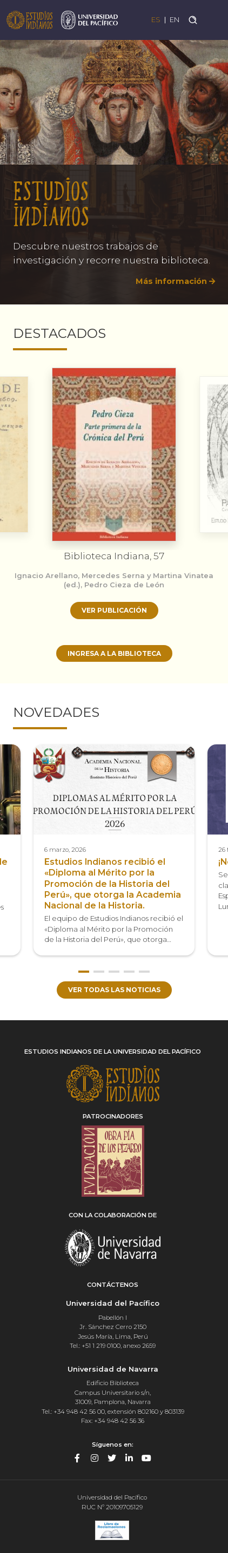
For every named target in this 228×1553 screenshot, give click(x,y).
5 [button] (144, 972)
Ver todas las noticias (114, 990)
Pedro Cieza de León (124, 584)
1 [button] (83, 972)
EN (174, 20)
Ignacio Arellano (46, 575)
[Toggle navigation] (213, 19)
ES (155, 20)
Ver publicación (114, 610)
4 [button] (129, 972)
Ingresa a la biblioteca (114, 653)
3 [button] (114, 972)
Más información (171, 281)
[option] (114, 166)
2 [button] (98, 972)
